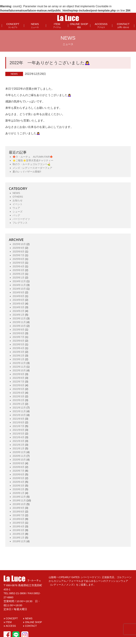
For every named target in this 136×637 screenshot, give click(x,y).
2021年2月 (18, 444)
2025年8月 (18, 251)
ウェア (16, 207)
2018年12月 (19, 541)
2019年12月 (19, 496)
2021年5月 (18, 433)
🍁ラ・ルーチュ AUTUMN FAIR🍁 (33, 156)
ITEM (57, 25)
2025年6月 (18, 259)
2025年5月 (18, 262)
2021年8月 (18, 422)
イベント (17, 204)
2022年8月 (18, 377)
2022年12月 (19, 363)
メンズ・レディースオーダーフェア (32, 167)
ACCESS (11, 625)
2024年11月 (19, 285)
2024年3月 (18, 307)
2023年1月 (18, 359)
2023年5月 (18, 344)
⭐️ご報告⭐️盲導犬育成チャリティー (33, 160)
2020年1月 (18, 493)
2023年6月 (18, 340)
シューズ (17, 211)
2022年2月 (18, 400)
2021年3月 (18, 441)
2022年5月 (18, 389)
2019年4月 (18, 526)
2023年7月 (18, 337)
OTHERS (18, 196)
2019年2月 (18, 533)
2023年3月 (18, 351)
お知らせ (17, 200)
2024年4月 (18, 303)
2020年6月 (18, 474)
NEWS (35, 25)
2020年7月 (18, 470)
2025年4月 (18, 266)
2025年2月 (18, 273)
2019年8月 (18, 511)
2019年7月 (18, 515)
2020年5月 (18, 478)
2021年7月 (18, 426)
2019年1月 (18, 537)
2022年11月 (19, 366)
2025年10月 (19, 244)
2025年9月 (18, 247)
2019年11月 (19, 500)
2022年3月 (18, 396)
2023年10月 (19, 325)
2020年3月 (18, 485)
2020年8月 (18, 467)
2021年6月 (18, 429)
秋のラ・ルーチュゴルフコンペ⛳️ (31, 164)
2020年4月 (18, 481)
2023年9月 (18, 329)
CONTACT (123, 25)
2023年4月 (18, 348)
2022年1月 (18, 403)
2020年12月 (19, 452)
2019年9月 (18, 507)
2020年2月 (18, 489)
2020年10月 (19, 459)
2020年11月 (19, 455)
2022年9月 (18, 374)
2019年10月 (19, 504)
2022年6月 (18, 385)
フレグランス (20, 222)
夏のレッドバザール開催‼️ (27, 171)
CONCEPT (12, 25)
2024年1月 (18, 314)
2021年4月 (18, 437)
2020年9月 (18, 463)
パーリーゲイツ (21, 219)
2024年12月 (19, 281)
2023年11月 (19, 322)
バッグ (16, 215)
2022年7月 (18, 381)
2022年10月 (19, 370)
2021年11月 (19, 411)
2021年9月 (18, 418)
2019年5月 (18, 522)
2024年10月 (19, 288)
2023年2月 (18, 355)
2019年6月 (18, 519)
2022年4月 (18, 392)
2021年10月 (19, 415)
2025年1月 (18, 277)
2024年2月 (18, 311)
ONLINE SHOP (79, 25)
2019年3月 (18, 530)
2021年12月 (19, 407)
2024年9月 (18, 292)
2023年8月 (18, 333)
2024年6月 (18, 299)
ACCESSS (101, 25)
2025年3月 (18, 270)
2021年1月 (18, 448)
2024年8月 (18, 296)
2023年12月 (19, 318)
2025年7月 (18, 255)
